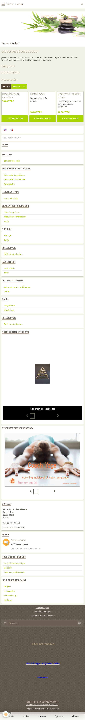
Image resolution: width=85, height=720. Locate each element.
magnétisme (9, 305)
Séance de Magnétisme (14, 175)
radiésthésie (9, 268)
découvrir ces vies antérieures (17, 287)
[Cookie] (6, 714)
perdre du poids (11, 198)
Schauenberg (10, 595)
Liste (6, 86)
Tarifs (6, 291)
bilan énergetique (11, 212)
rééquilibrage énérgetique (15, 217)
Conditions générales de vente (42, 615)
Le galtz (7, 586)
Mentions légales (42, 608)
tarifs (6, 221)
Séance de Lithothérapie (14, 179)
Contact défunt (37, 94)
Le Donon (8, 600)
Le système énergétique (14, 563)
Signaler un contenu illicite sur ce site (43, 709)
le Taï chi (8, 568)
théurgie (7, 235)
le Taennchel (9, 591)
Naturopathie (9, 184)
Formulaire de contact (14, 527)
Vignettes (19, 86)
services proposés (10, 72)
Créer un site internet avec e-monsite (42, 705)
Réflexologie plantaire (13, 254)
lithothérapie (9, 310)
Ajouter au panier (14, 118)
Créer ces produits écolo (14, 572)
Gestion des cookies (42, 611)
